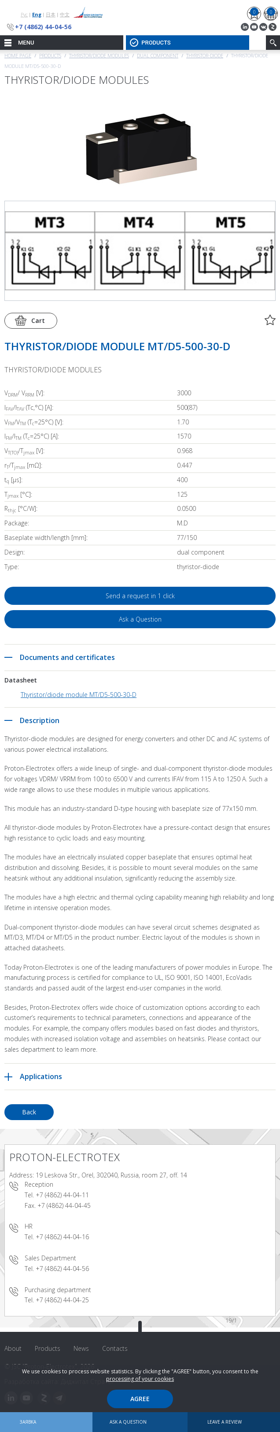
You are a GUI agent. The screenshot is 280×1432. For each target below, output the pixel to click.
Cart (38, 320)
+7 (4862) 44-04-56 (43, 26)
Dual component (157, 55)
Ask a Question (140, 619)
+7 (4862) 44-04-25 (62, 1300)
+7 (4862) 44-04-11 (62, 1195)
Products (50, 55)
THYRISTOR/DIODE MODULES (99, 55)
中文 (65, 14)
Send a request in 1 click (140, 596)
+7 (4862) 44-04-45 (64, 1205)
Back (29, 1112)
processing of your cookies (140, 1379)
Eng (36, 14)
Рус (24, 14)
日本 (50, 14)
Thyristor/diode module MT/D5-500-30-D (78, 694)
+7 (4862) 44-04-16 (62, 1237)
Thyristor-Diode (204, 55)
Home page (17, 55)
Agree (140, 1399)
